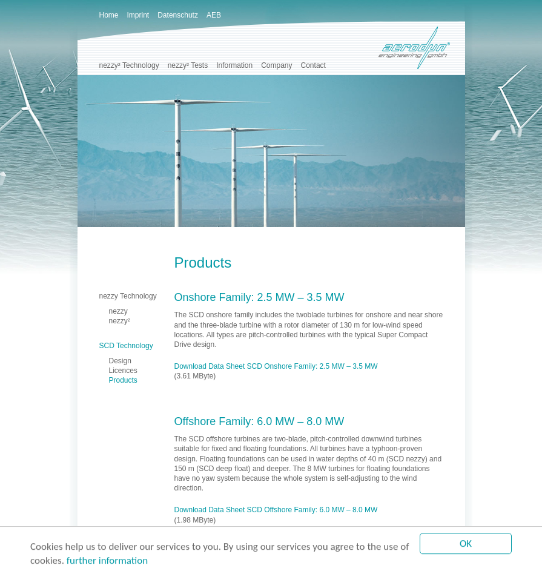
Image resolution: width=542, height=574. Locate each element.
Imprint (138, 15)
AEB (214, 15)
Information (234, 65)
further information (107, 561)
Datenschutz (177, 15)
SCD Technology (126, 345)
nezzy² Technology (129, 65)
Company (276, 65)
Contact (313, 65)
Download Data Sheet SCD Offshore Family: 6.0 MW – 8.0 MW (276, 510)
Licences (123, 370)
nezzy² (119, 321)
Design (120, 361)
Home (109, 15)
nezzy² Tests (188, 65)
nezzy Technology (128, 296)
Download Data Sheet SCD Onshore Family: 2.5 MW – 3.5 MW (276, 366)
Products (123, 380)
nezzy (118, 311)
